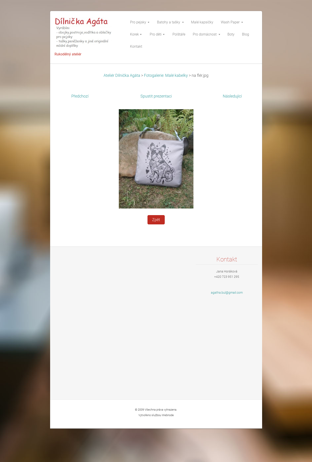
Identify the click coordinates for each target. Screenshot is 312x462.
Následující (232, 96)
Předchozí (80, 96)
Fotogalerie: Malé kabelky (166, 75)
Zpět (156, 220)
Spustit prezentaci (156, 96)
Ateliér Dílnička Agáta (122, 75)
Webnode (168, 415)
